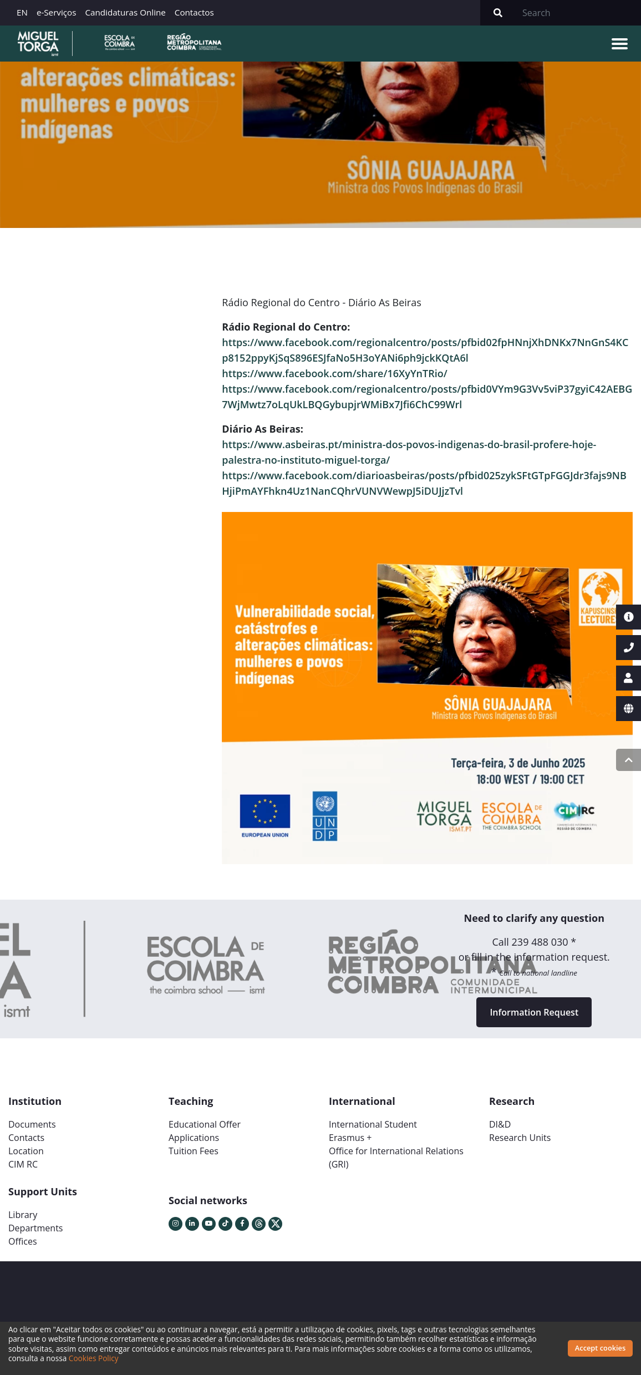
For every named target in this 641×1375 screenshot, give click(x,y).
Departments (35, 1228)
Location (26, 1151)
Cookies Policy (94, 1358)
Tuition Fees (193, 1151)
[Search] (578, 13)
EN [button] (22, 12)
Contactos (194, 12)
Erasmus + (350, 1138)
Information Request (534, 1012)
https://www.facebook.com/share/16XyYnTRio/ (334, 373)
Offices (22, 1241)
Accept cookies (600, 1348)
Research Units (520, 1138)
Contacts (26, 1138)
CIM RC (23, 1164)
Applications (194, 1138)
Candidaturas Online (125, 12)
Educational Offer (205, 1124)
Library (22, 1215)
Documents (32, 1124)
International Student (373, 1124)
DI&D (500, 1124)
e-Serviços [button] (57, 12)
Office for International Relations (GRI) (396, 1157)
